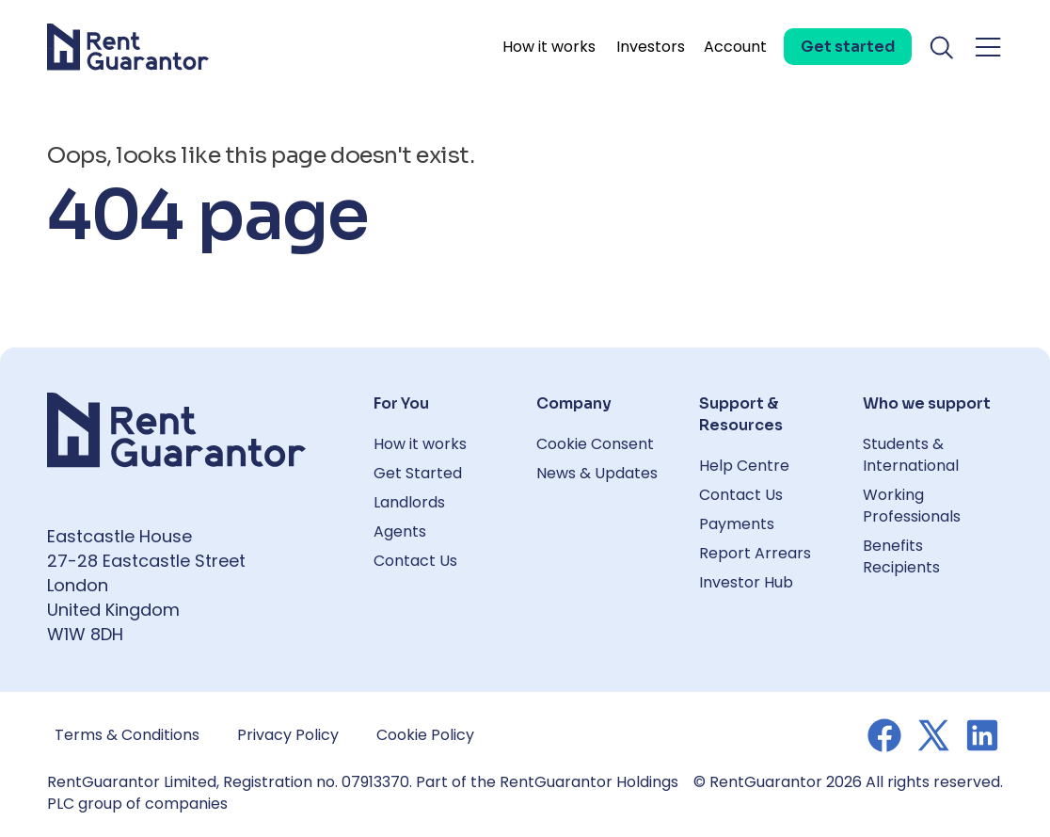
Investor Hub (746, 582)
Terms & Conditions (127, 735)
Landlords (409, 502)
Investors (650, 46)
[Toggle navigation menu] (988, 47)
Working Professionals (912, 505)
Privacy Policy (288, 735)
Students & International (911, 454)
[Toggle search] (942, 47)
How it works (549, 46)
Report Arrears (755, 553)
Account (735, 46)
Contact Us (415, 560)
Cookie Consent (595, 444)
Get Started (418, 473)
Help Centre (744, 465)
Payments (736, 524)
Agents (400, 531)
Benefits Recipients (901, 556)
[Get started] (848, 46)
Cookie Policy (425, 735)
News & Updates (597, 473)
